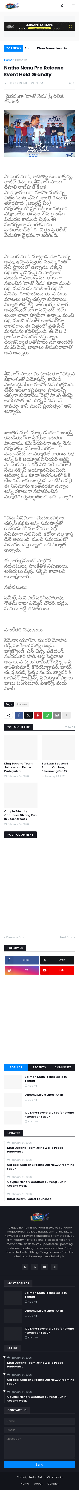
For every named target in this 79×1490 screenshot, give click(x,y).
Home (8, 60)
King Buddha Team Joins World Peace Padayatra (18, 767)
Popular (16, 1067)
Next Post (66, 937)
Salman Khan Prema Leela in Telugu (46, 49)
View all (70, 727)
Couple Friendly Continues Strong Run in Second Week (20, 815)
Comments (63, 1067)
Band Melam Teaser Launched (29, 1199)
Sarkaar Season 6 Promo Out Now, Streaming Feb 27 (55, 767)
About (38, 1484)
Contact (52, 1484)
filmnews (21, 60)
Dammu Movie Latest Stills (44, 1095)
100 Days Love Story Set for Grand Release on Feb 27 (49, 1114)
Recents (39, 1067)
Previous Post (15, 937)
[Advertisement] (39, 1019)
